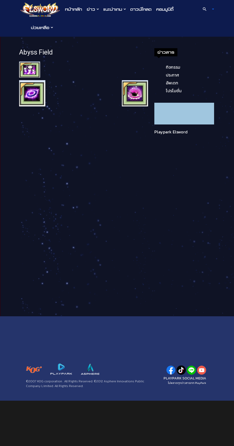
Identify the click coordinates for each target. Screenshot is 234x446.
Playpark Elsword (171, 132)
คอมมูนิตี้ (164, 9)
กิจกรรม (173, 67)
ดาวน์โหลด (140, 9)
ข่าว (93, 9)
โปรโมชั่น (174, 91)
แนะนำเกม (114, 9)
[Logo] (41, 9)
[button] (206, 9)
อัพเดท (172, 83)
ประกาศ (172, 75)
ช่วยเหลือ (42, 27)
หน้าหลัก (73, 9)
